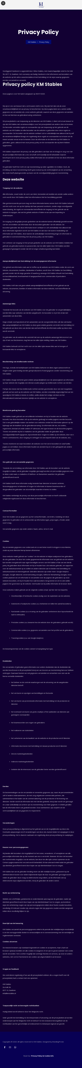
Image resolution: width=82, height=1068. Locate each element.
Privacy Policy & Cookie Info (42, 1056)
